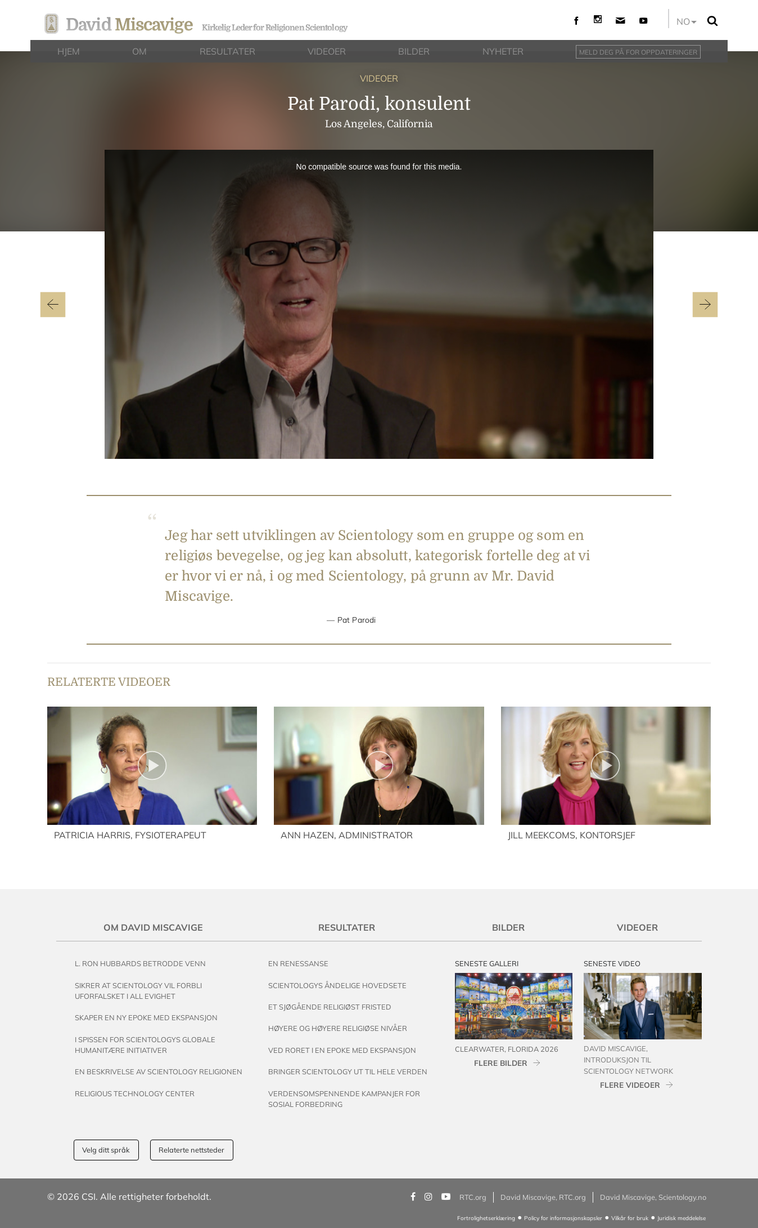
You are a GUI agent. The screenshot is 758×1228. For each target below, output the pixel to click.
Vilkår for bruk (629, 1218)
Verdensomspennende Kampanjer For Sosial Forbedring (344, 1099)
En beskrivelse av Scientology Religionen (158, 1071)
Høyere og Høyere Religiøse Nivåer (337, 1028)
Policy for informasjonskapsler (563, 1218)
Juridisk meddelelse (681, 1218)
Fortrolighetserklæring (486, 1218)
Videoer (637, 927)
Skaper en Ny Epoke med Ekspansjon (146, 1017)
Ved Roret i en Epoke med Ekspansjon (342, 1050)
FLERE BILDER (500, 1063)
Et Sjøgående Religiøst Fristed (329, 1006)
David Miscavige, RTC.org (543, 1197)
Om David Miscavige (153, 927)
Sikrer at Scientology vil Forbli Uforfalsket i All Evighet (138, 991)
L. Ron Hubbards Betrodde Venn (140, 963)
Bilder (508, 927)
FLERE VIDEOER (630, 1084)
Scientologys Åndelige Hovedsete (337, 985)
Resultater (346, 927)
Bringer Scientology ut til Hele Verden (347, 1071)
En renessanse (298, 963)
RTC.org (472, 1197)
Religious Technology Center (135, 1093)
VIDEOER (379, 78)
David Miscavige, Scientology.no (653, 1197)
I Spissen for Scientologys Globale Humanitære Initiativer (145, 1045)
